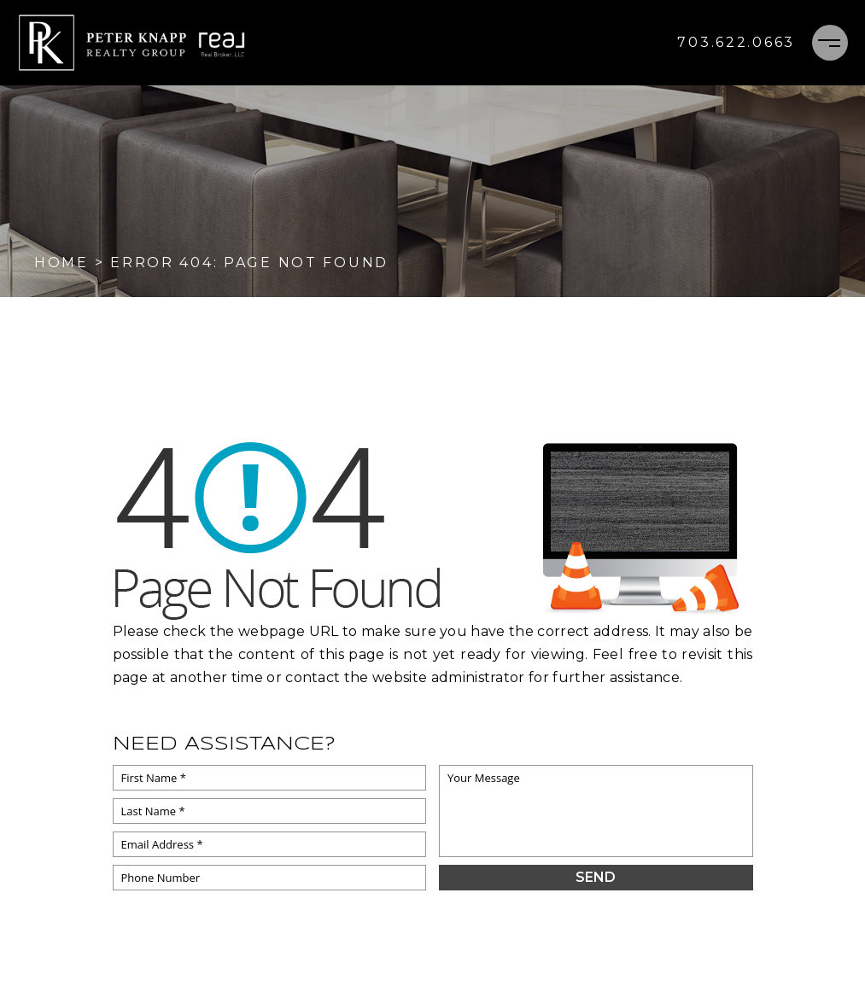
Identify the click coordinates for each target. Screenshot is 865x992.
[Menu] (830, 43)
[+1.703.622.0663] (736, 42)
